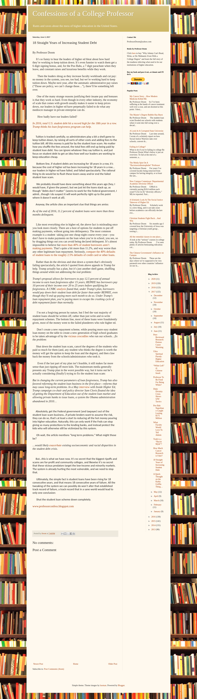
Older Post (112, 664)
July (156, 327)
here (134, 53)
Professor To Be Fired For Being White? (158, 381)
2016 (153, 517)
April (156, 496)
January (157, 511)
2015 (153, 521)
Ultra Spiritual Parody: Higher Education (158, 356)
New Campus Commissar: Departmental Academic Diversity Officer (147, 182)
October (157, 309)
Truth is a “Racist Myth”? (157, 441)
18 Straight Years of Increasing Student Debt (158, 465)
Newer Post (38, 664)
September (158, 316)
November (158, 302)
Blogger (121, 685)
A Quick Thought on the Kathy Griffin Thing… (158, 480)
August (157, 322)
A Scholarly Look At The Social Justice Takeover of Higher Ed (146, 201)
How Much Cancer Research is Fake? (158, 452)
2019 (153, 283)
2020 (153, 279)
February (157, 505)
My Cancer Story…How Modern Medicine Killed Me (143, 97)
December (158, 295)
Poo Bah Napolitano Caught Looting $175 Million (158, 411)
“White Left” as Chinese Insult (158, 369)
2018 (153, 287)
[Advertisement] (75, 639)
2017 (153, 292)
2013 (153, 529)
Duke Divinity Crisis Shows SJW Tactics (158, 395)
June (156, 331)
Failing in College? (138, 147)
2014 (153, 525)
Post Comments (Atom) (54, 669)
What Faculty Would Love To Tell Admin (158, 428)
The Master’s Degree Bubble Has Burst (146, 115)
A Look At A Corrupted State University (147, 131)
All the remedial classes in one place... (146, 237)
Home (75, 664)
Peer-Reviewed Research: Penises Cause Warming (158, 341)
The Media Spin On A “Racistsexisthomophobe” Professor (145, 164)
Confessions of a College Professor (83, 13)
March (157, 500)
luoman (103, 685)
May (156, 492)
